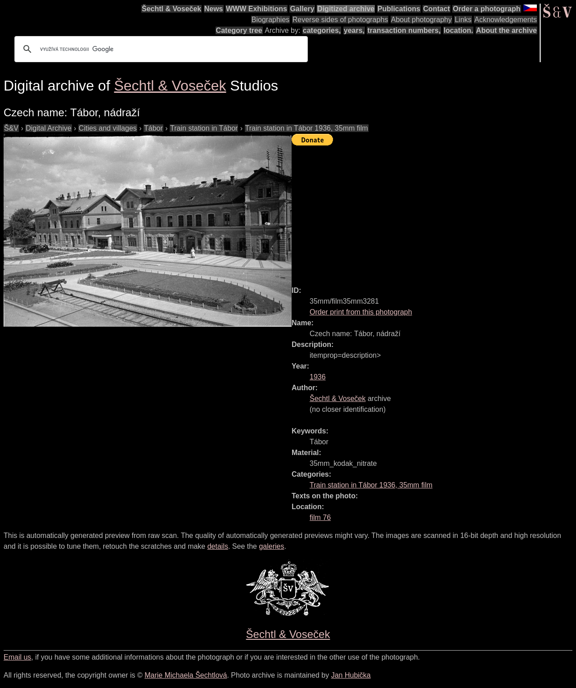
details (217, 546)
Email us (17, 657)
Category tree (239, 30)
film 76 (320, 517)
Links (462, 19)
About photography (421, 19)
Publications (399, 9)
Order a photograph (486, 9)
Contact (436, 9)
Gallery (302, 9)
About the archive (506, 30)
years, (354, 30)
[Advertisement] (434, 212)
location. (458, 30)
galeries (271, 546)
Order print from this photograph (361, 312)
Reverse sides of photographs (340, 19)
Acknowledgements (505, 19)
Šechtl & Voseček (171, 9)
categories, (322, 30)
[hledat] (159, 49)
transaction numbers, (404, 30)
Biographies (271, 19)
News (213, 9)
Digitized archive (345, 9)
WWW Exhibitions (256, 9)
